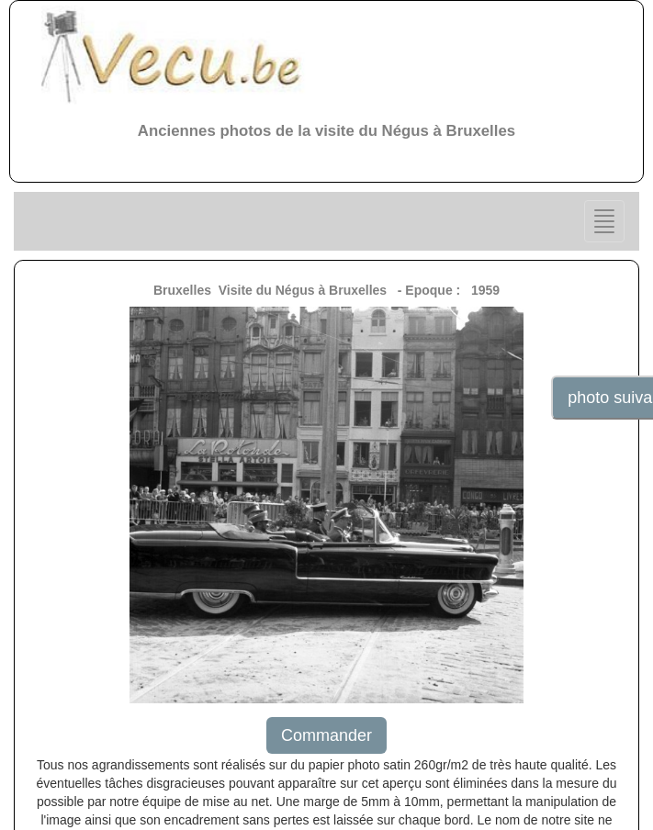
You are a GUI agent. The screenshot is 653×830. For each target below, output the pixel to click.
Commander (326, 735)
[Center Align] (604, 221)
